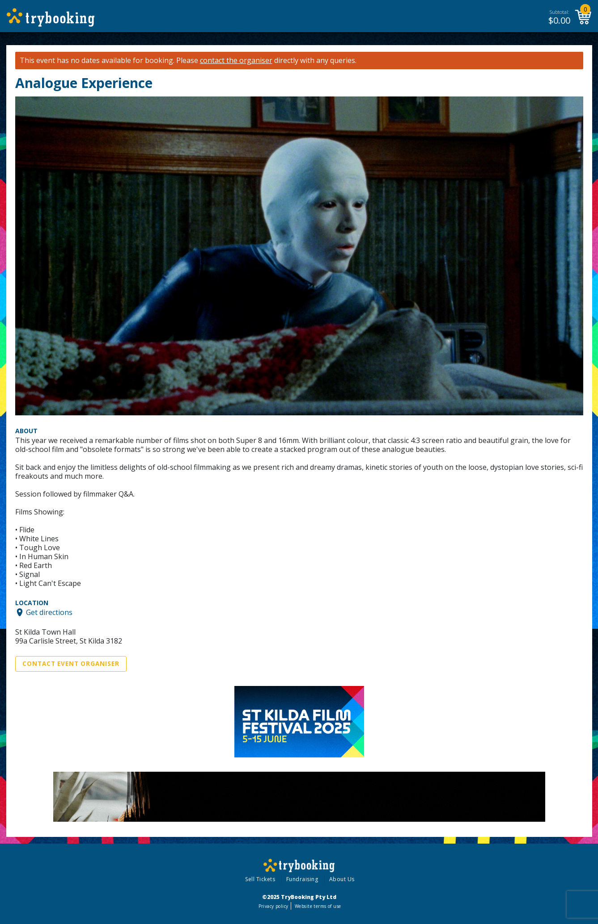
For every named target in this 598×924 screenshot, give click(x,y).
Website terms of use (318, 906)
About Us (342, 879)
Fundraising (302, 879)
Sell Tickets (260, 879)
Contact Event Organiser (70, 664)
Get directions (49, 612)
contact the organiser (236, 60)
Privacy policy (273, 906)
